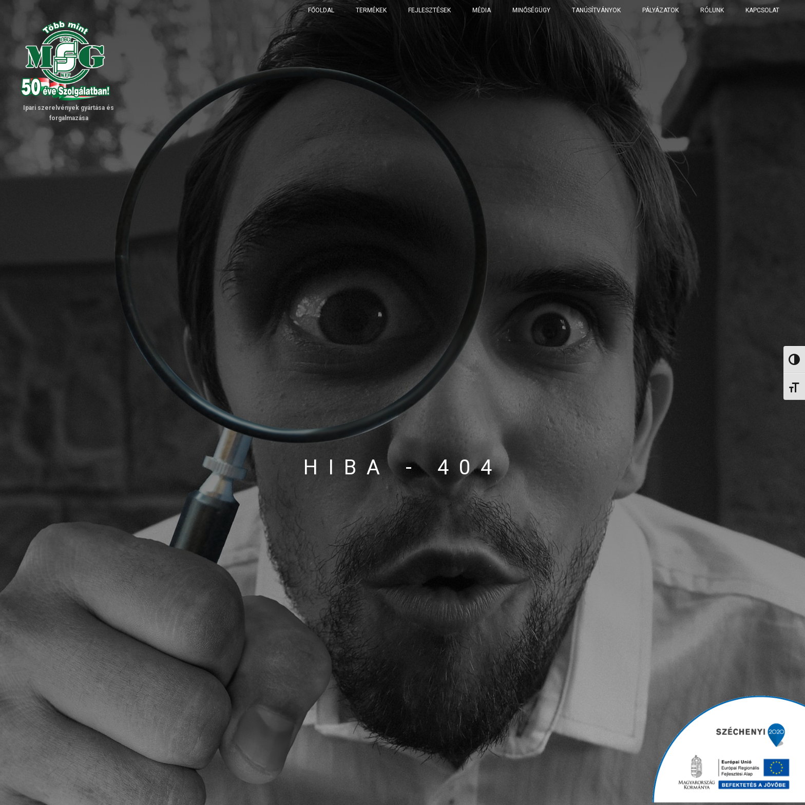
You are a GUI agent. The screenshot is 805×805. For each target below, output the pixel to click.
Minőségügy (531, 10)
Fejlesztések (429, 10)
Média (481, 10)
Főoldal (321, 10)
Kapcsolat (762, 10)
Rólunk (712, 10)
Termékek (371, 10)
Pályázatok (660, 10)
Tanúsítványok (596, 10)
